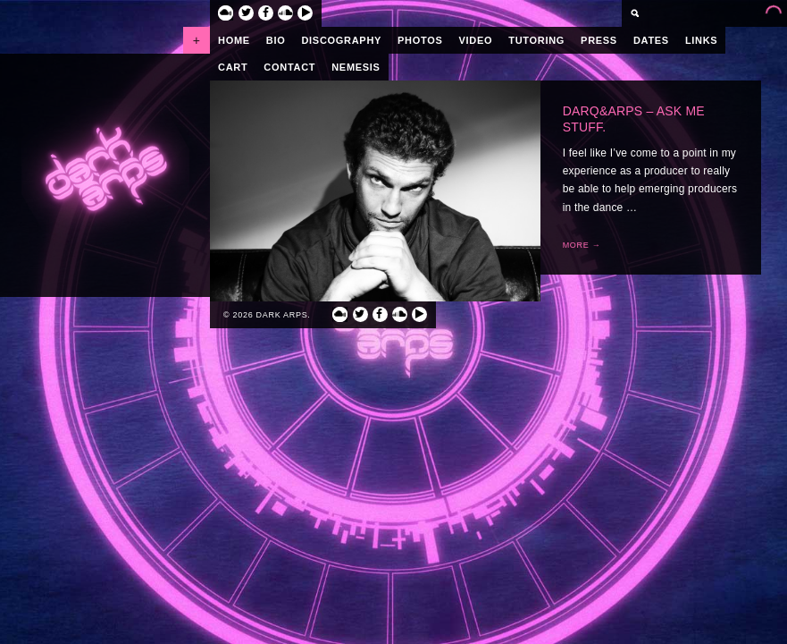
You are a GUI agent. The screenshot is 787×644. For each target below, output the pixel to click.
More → (582, 245)
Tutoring (536, 40)
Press (599, 40)
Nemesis (355, 67)
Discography (341, 40)
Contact (289, 67)
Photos (420, 40)
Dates (651, 40)
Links (701, 40)
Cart (232, 67)
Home (234, 40)
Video (476, 40)
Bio (276, 40)
